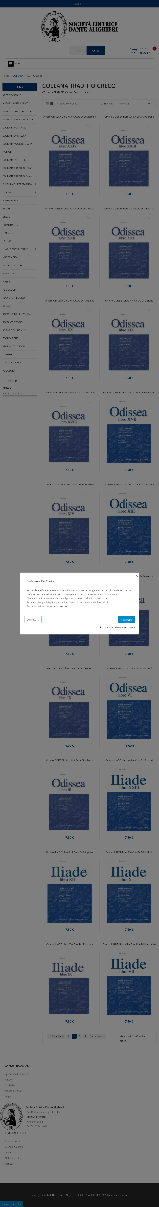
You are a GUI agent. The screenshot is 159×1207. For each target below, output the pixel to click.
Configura (33, 619)
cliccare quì (61, 606)
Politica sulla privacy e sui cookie (117, 627)
